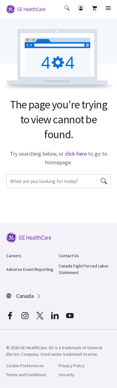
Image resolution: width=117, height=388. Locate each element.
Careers (13, 255)
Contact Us (69, 255)
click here (76, 153)
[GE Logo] (25, 9)
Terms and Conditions (26, 374)
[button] (68, 12)
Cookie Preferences (25, 365)
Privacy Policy (72, 365)
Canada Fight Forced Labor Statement (84, 269)
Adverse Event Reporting (29, 269)
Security (66, 374)
